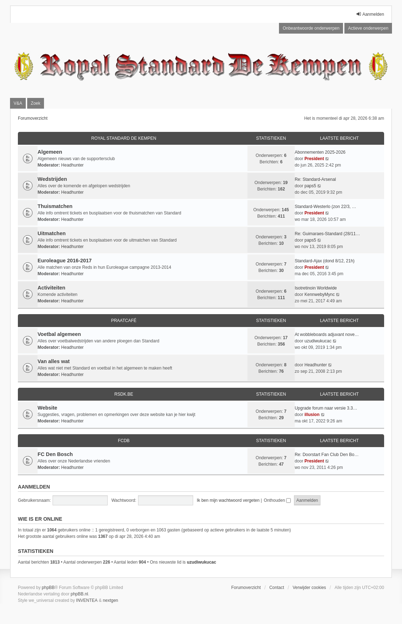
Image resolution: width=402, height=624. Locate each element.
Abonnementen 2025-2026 (320, 152)
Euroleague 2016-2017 (65, 260)
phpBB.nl (79, 593)
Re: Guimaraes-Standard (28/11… (327, 233)
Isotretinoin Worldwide (316, 288)
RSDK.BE (123, 394)
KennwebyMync (319, 294)
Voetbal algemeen (59, 334)
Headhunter (72, 165)
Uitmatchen (51, 233)
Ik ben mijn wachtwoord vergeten (228, 500)
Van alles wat (54, 361)
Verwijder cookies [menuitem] (309, 587)
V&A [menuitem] (18, 103)
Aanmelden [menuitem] (370, 14)
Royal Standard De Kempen (123, 138)
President (314, 158)
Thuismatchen (55, 206)
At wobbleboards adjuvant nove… (327, 334)
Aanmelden (34, 487)
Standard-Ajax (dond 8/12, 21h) (324, 260)
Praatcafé (123, 320)
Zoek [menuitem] (35, 103)
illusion (311, 414)
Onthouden (277, 500)
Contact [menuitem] (276, 587)
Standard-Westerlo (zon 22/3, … (325, 206)
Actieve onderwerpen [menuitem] (368, 28)
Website (47, 408)
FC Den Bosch (55, 454)
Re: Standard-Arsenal (315, 179)
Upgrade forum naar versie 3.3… (326, 408)
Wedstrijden (52, 179)
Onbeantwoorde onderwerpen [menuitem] (311, 28)
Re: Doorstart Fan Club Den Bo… (327, 454)
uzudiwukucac (317, 340)
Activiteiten (51, 288)
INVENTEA (87, 600)
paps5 (310, 185)
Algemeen (50, 152)
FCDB (124, 440)
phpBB (48, 587)
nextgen (110, 600)
